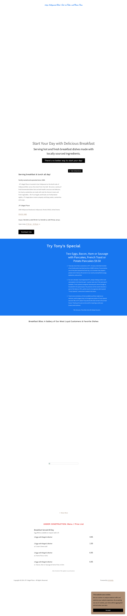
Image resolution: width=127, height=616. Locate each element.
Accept (108, 610)
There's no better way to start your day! (63, 160)
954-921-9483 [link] (22, 214)
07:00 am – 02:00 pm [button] (32, 224)
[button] (39, 224)
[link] (64, 5)
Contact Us (26, 232)
